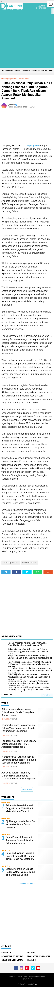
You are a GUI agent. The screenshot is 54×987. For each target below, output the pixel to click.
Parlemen (36, 70)
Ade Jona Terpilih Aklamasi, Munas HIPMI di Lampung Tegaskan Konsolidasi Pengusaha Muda (18, 777)
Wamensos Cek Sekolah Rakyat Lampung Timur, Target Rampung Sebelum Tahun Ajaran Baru (18, 759)
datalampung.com (30, 145)
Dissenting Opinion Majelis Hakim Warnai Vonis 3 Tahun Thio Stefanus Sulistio (20, 872)
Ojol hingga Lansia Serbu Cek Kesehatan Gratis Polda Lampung (21, 824)
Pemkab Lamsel (23, 79)
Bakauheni (6, 952)
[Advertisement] (27, 39)
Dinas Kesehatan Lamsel (38, 956)
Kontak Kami (22, 977)
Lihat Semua (27, 789)
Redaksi (12, 977)
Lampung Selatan (12, 70)
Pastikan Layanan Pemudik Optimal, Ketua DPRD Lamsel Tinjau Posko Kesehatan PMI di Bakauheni (20, 857)
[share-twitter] (27, 572)
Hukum (44, 70)
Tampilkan (47, 695)
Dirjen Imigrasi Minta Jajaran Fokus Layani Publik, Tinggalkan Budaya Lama (18, 712)
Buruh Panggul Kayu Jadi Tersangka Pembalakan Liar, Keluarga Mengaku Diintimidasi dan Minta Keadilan (20, 843)
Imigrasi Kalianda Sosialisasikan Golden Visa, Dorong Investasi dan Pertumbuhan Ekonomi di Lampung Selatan (18, 729)
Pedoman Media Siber (37, 977)
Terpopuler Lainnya (27, 884)
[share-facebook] (16, 572)
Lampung (26, 70)
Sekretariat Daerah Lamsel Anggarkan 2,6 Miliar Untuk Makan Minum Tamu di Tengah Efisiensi (19, 810)
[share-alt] (6, 572)
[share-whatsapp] (37, 572)
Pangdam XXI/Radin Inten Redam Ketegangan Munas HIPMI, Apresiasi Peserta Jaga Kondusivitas (18, 745)
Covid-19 (31, 952)
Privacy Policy (27, 979)
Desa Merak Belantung (12, 956)
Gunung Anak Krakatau (12, 960)
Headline (31, 960)
